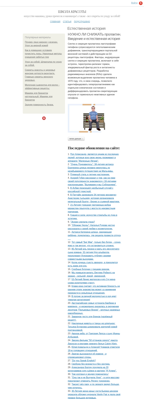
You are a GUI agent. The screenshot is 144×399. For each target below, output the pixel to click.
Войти (134, 3)
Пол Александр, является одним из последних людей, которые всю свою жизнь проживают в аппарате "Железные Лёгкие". (93, 157)
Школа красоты (72, 12)
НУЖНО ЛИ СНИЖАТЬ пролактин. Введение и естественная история (94, 36)
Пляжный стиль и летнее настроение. (90, 174)
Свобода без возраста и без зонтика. (91, 364)
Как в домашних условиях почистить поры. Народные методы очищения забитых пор (43, 53)
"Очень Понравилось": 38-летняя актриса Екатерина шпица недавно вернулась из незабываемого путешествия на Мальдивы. (90, 167)
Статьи (67, 21)
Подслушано (82, 21)
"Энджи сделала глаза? (82, 222)
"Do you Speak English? (84, 360)
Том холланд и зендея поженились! (90, 374)
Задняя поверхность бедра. (39, 104)
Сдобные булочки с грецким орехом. (91, 269)
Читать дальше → (76, 139)
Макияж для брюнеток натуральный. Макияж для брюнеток (38, 96)
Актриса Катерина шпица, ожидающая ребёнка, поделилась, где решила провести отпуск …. (94, 235)
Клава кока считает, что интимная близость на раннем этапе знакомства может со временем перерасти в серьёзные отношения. (94, 289)
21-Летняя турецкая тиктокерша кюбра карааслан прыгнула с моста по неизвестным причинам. (91, 208)
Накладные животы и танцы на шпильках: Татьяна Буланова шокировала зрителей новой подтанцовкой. (92, 326)
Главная (55, 21)
